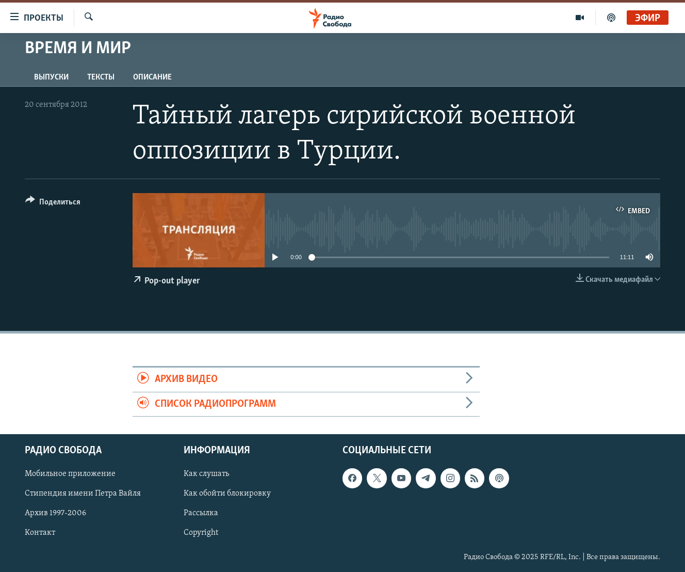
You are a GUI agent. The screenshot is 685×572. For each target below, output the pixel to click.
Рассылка (201, 513)
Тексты (101, 77)
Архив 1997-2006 (55, 513)
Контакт (40, 533)
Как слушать (206, 474)
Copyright (201, 533)
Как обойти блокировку (227, 493)
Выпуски (51, 77)
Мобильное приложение (70, 474)
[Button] (52, 203)
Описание (152, 77)
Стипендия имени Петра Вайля (83, 493)
